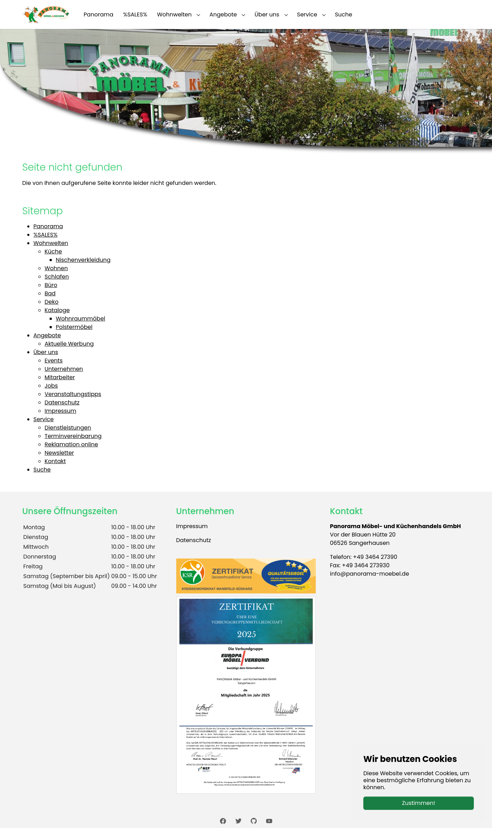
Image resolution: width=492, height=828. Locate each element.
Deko (52, 302)
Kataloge (57, 310)
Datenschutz (62, 402)
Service (44, 419)
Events (54, 361)
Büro (51, 285)
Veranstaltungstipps (73, 394)
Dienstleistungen (68, 428)
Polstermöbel (74, 327)
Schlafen (57, 277)
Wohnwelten (51, 243)
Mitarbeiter (60, 377)
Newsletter (59, 453)
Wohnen (56, 268)
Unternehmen (64, 369)
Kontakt (55, 461)
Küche (53, 251)
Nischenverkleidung (83, 260)
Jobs (51, 386)
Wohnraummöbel (80, 319)
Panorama (48, 226)
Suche (42, 470)
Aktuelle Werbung (69, 344)
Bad (50, 293)
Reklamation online (71, 444)
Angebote (47, 335)
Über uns (46, 352)
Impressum (61, 411)
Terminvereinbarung (73, 436)
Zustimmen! (418, 803)
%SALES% (46, 235)
